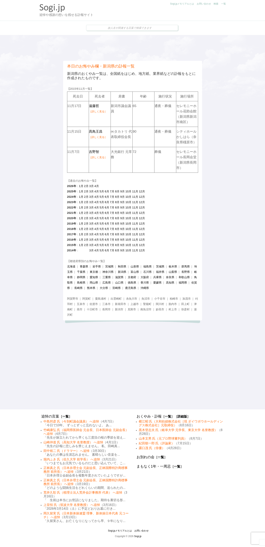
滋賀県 (119, 277)
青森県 (84, 266)
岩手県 (97, 266)
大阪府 (145, 277)
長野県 (185, 271)
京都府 (132, 277)
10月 (128, 191)
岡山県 (94, 282)
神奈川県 (108, 271)
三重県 (106, 277)
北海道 (71, 266)
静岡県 (81, 277)
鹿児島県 (130, 287)
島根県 (81, 282)
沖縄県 (145, 287)
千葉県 (81, 271)
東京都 (94, 271)
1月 (81, 186)
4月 (96, 186)
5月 (102, 191)
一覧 (223, 3)
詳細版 (182, 416)
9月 (122, 191)
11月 (135, 191)
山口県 (119, 282)
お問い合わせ (204, 3)
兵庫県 (157, 277)
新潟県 (122, 271)
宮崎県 (116, 287)
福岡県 (183, 282)
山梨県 (173, 271)
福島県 (147, 266)
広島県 (106, 282)
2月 (86, 186)
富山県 (135, 271)
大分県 (104, 287)
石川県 (147, 271)
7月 (112, 191)
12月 (142, 191)
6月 (107, 191)
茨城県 (160, 266)
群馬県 (185, 266)
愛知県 (94, 277)
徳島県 (132, 282)
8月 (117, 191)
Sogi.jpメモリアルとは (182, 3)
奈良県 (170, 277)
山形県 (135, 266)
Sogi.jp (138, 536)
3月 (91, 186)
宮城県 (109, 266)
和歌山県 (184, 277)
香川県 (145, 282)
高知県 (170, 282)
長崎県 (78, 287)
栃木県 (173, 266)
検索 (216, 3)
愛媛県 (157, 282)
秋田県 (122, 266)
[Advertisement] (132, 48)
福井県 (160, 271)
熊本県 (91, 287)
